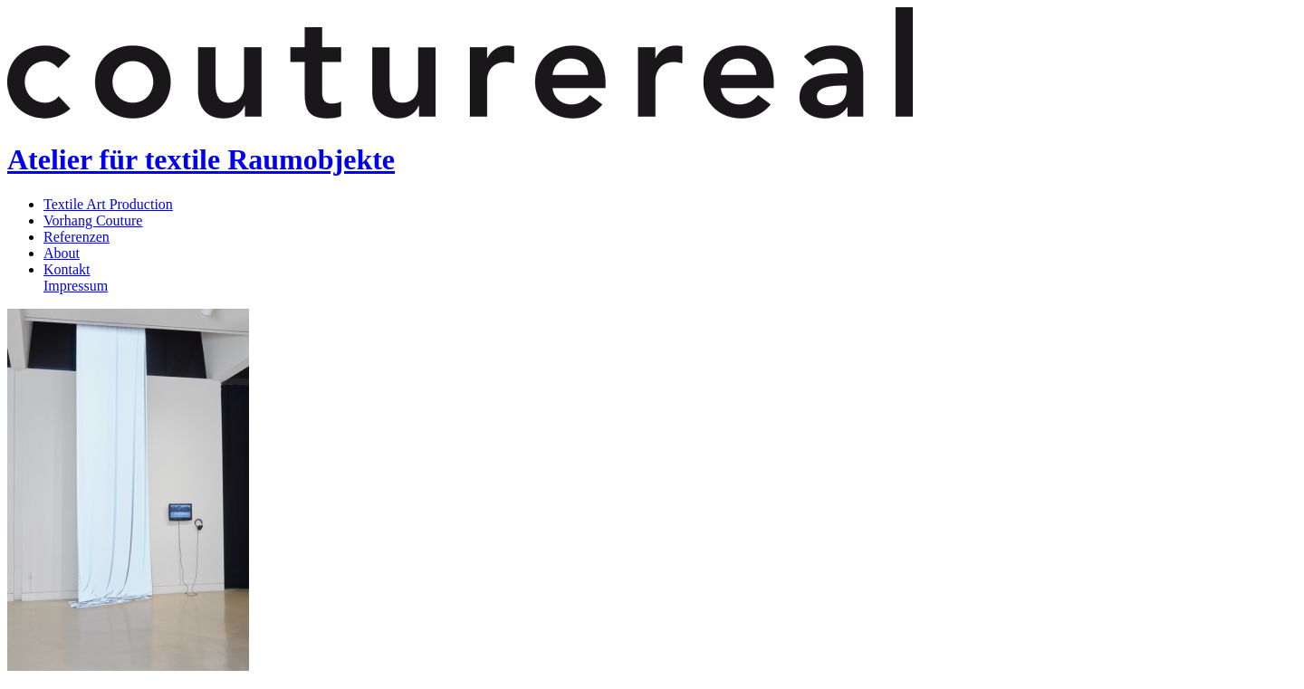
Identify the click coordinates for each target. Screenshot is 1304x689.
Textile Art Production (108, 204)
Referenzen (76, 236)
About (61, 253)
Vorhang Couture (92, 220)
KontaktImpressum (75, 277)
